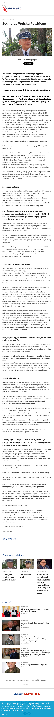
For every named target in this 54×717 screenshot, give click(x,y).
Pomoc (43, 680)
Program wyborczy (23, 680)
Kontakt (25, 684)
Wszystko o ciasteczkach (14, 710)
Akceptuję (4, 715)
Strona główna (10, 680)
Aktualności (35, 680)
